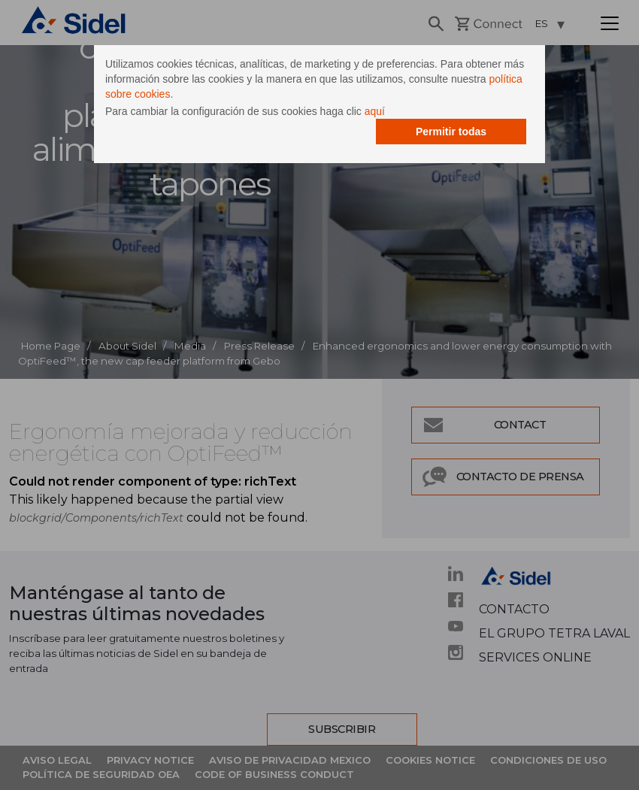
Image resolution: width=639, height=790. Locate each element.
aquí (375, 111)
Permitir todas (451, 132)
